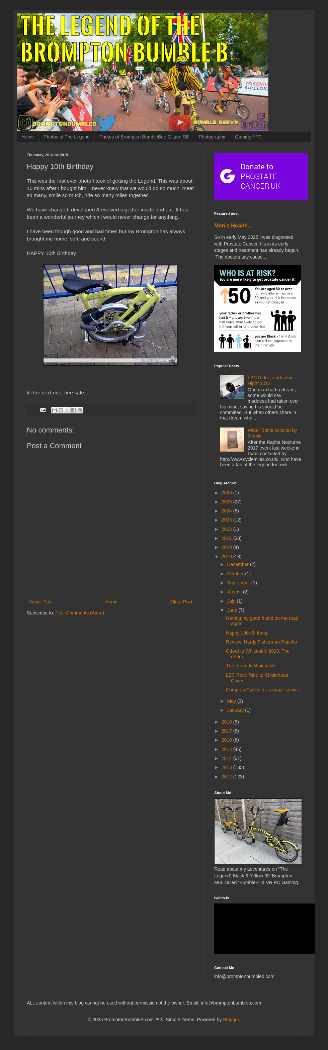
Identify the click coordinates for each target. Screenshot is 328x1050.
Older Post (181, 601)
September (239, 582)
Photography (212, 136)
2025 (227, 501)
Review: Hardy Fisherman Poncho (261, 642)
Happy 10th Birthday (247, 633)
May (232, 701)
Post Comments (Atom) (80, 612)
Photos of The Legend (67, 136)
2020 (227, 547)
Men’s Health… (233, 225)
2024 (227, 510)
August (235, 591)
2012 (227, 776)
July (232, 601)
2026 (227, 492)
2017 (227, 731)
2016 (227, 740)
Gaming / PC (248, 136)
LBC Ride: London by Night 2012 (270, 380)
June (232, 610)
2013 (227, 767)
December (238, 564)
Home (27, 136)
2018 (227, 722)
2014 (227, 758)
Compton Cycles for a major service (263, 689)
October (236, 573)
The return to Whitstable (251, 665)
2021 (227, 538)
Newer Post (40, 601)
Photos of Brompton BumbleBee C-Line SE (144, 136)
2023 (227, 519)
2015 (227, 749)
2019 (227, 556)
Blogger (231, 1019)
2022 (227, 529)
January (236, 710)
